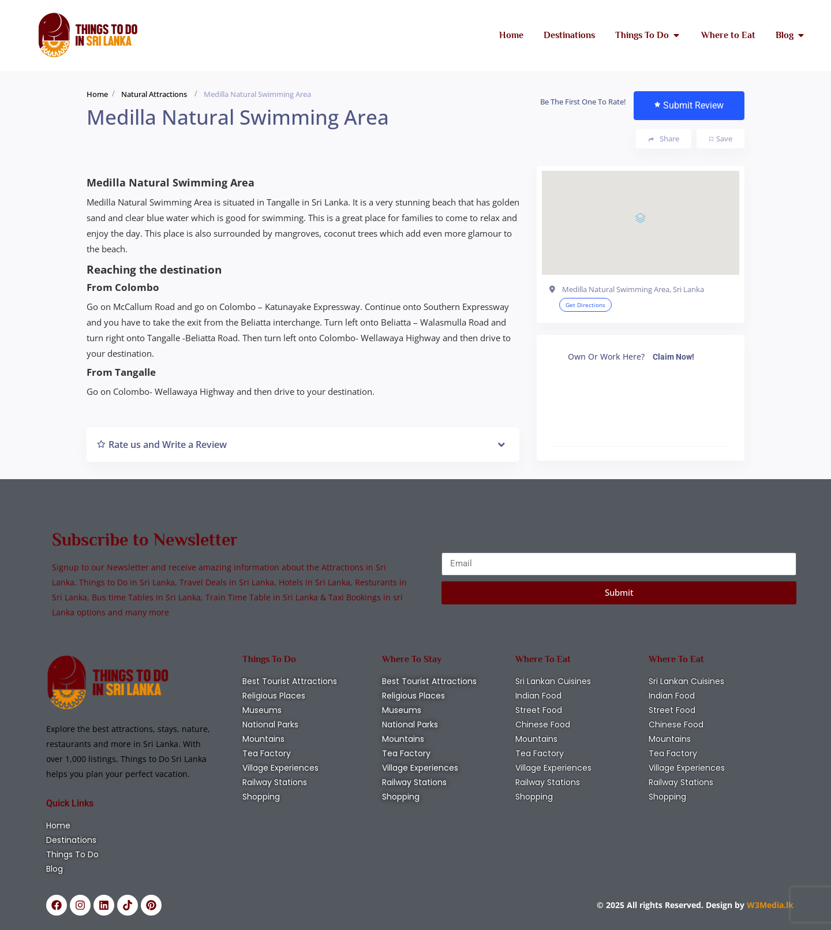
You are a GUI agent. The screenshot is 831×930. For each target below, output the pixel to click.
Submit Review (689, 105)
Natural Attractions (154, 94)
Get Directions (585, 305)
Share (664, 138)
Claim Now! (673, 356)
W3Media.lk (768, 904)
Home (97, 94)
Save (720, 138)
